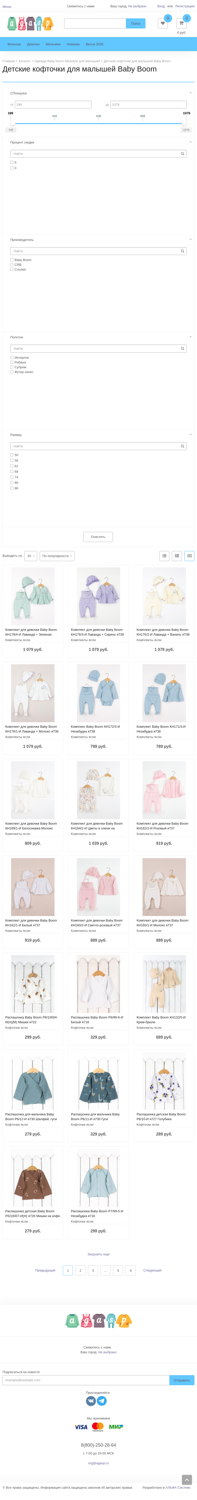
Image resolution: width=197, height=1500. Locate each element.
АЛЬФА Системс (178, 1495)
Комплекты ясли (17, 647)
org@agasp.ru (98, 1471)
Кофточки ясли (16, 1035)
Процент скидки (22, 150)
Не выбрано (137, 6)
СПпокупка (18, 101)
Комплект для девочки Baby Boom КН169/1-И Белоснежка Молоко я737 (31, 836)
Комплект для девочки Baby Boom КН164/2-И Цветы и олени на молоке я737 (97, 836)
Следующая (152, 1278)
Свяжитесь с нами (97, 1355)
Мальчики (53, 52)
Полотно (16, 345)
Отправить (182, 1388)
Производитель (22, 247)
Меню (7, 7)
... (105, 1278)
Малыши (14, 52)
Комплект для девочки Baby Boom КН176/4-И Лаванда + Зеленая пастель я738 (31, 642)
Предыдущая (45, 1278)
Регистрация (184, 6)
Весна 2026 (94, 52)
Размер (16, 442)
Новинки (73, 52)
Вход (161, 6)
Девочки (33, 52)
